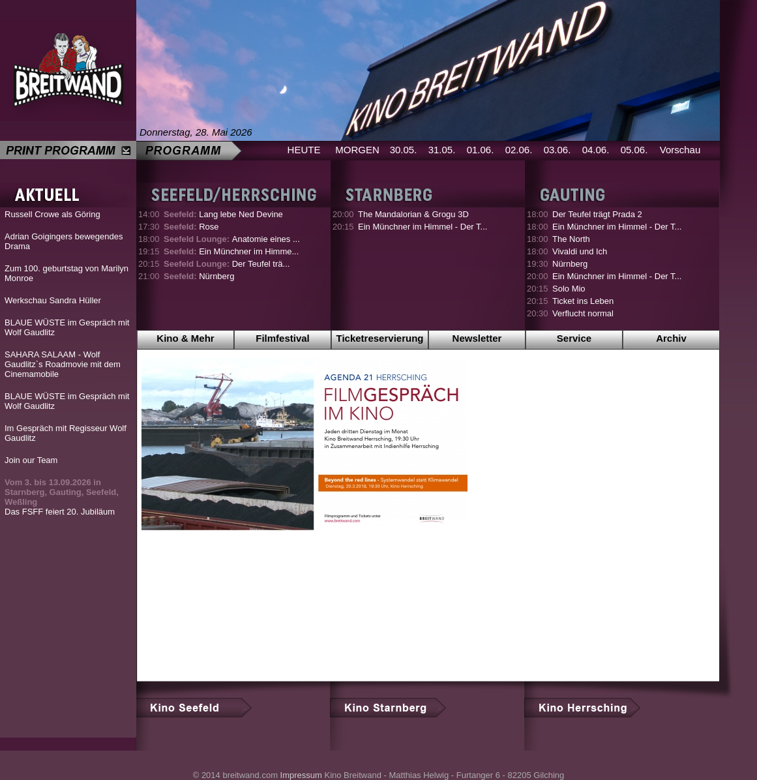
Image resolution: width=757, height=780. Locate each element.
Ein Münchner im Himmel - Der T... (422, 227)
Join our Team (31, 460)
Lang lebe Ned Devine (223, 214)
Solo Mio (569, 288)
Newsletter (477, 338)
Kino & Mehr (185, 338)
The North (571, 239)
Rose (191, 227)
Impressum (301, 775)
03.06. (557, 149)
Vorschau (680, 149)
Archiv (671, 338)
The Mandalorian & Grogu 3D (413, 214)
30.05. (403, 149)
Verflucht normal (583, 313)
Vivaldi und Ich (579, 251)
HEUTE (304, 149)
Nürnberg (199, 276)
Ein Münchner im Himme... (231, 251)
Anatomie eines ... (232, 239)
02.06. (519, 149)
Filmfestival (283, 338)
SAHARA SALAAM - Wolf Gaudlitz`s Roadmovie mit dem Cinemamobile (63, 364)
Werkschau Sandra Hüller (53, 300)
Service (574, 338)
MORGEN (357, 149)
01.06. (480, 149)
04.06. (596, 149)
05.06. (634, 149)
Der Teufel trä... (226, 264)
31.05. (442, 149)
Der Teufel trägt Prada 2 (597, 214)
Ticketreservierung (380, 338)
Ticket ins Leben (583, 301)
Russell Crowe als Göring (52, 214)
